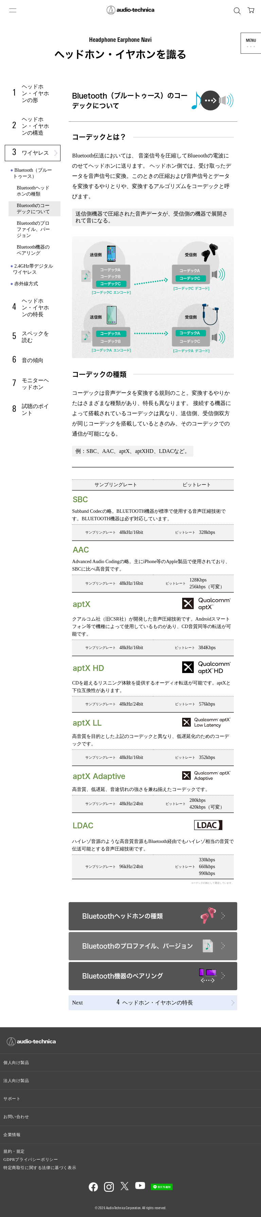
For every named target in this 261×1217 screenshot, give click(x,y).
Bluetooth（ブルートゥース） (32, 173)
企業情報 (11, 1134)
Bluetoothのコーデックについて (33, 208)
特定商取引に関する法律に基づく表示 (39, 1167)
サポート (11, 1098)
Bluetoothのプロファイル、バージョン (33, 229)
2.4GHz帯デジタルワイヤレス (33, 269)
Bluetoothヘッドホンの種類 (33, 191)
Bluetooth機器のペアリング (33, 250)
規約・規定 (14, 1151)
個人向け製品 (16, 1062)
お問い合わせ (16, 1116)
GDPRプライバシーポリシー (30, 1159)
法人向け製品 (16, 1080)
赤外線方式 (26, 283)
